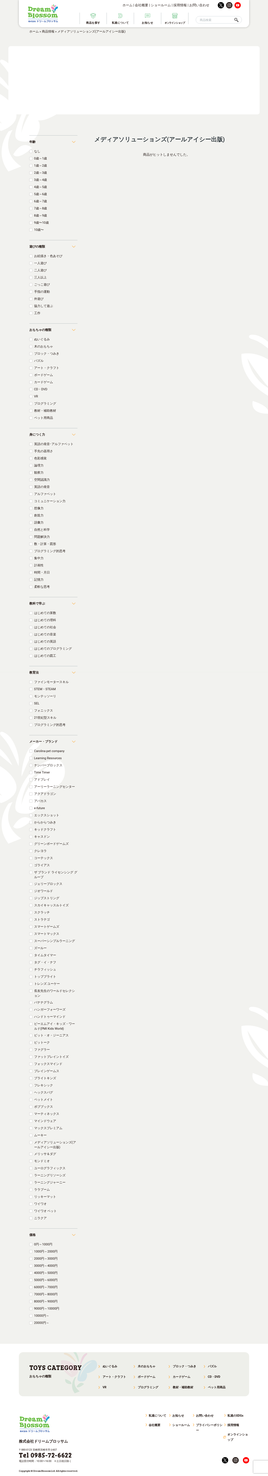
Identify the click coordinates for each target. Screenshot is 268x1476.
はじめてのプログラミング (53, 648)
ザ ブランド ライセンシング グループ (55, 874)
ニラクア (40, 1218)
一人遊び (40, 263)
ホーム (127, 5)
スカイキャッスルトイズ (51, 905)
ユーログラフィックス (50, 1168)
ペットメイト (43, 1099)
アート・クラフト (46, 368)
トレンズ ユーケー (47, 984)
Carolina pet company (49, 751)
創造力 (39, 515)
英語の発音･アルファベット (53, 444)
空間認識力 (42, 480)
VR (36, 396)
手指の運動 (42, 292)
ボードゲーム (43, 375)
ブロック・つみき (46, 353)
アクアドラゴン (45, 794)
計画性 (39, 565)
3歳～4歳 (40, 180)
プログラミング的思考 (50, 551)
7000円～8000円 (46, 1294)
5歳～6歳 (40, 194)
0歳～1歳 (40, 158)
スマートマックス (46, 934)
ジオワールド (43, 891)
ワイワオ (40, 1204)
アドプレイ (42, 779)
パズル (39, 361)
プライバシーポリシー (209, 1427)
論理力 (39, 465)
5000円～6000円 (46, 1280)
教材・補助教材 (45, 411)
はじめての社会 (45, 627)
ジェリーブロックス (48, 884)
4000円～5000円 (46, 1273)
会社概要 (141, 5)
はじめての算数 (45, 613)
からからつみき (45, 822)
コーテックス (43, 858)
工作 (37, 313)
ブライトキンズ (45, 1078)
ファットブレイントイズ (51, 1057)
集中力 (39, 558)
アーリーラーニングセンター (54, 787)
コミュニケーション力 (50, 501)
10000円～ (41, 1316)
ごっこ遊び (42, 284)
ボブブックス (43, 1107)
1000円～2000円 (46, 1251)
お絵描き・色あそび (48, 256)
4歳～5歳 (40, 187)
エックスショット (46, 815)
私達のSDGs (235, 1415)
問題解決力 (42, 537)
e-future (39, 808)
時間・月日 (42, 572)
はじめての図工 (45, 656)
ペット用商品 (43, 418)
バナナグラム (43, 1002)
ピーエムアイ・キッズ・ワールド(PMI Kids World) (54, 1026)
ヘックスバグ (43, 1092)
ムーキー (40, 1135)
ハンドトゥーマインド (50, 1017)
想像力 (39, 508)
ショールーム (161, 5)
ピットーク (42, 1042)
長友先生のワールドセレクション (54, 993)
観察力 (39, 472)
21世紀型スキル (45, 718)
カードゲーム (43, 382)
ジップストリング (46, 898)
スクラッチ (42, 912)
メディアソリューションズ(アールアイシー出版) (55, 1144)
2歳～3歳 (40, 173)
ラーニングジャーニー (50, 1182)
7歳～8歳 (40, 208)
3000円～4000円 (46, 1266)
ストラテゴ (42, 919)
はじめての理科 (45, 620)
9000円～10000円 (46, 1308)
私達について (157, 1415)
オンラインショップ (237, 1437)
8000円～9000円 (46, 1301)
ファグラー (42, 1049)
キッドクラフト (45, 829)
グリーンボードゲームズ (51, 844)
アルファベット (45, 494)
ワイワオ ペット (45, 1211)
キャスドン (42, 837)
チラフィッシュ (45, 969)
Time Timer (42, 772)
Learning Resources (48, 758)
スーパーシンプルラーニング (54, 941)
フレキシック (43, 1085)
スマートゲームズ (46, 927)
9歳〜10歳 (41, 223)
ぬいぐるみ (42, 339)
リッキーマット (45, 1197)
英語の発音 (42, 487)
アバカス (40, 801)
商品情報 (48, 31)
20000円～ (41, 1323)
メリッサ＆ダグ (45, 1154)
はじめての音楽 (45, 634)
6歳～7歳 (40, 201)
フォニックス (43, 710)
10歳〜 (39, 230)
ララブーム (42, 1189)
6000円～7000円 (46, 1287)
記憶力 (39, 579)
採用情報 (180, 5)
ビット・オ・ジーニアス (51, 1035)
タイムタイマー (45, 955)
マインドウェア (45, 1121)
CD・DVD (41, 389)
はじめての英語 (45, 641)
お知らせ (178, 1415)
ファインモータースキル (51, 682)
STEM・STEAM (45, 689)
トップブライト (45, 976)
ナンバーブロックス (48, 765)
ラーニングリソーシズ (50, 1175)
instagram (229, 5)
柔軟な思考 (42, 587)
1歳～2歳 (40, 165)
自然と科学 (42, 530)
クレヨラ (40, 851)
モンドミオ (42, 1161)
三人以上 (40, 277)
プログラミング (45, 403)
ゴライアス (42, 865)
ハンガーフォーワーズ (50, 1009)
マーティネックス (46, 1114)
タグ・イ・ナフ (45, 962)
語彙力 (39, 522)
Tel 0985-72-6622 (45, 1455)
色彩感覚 (40, 458)
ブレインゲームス (46, 1071)
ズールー (40, 948)
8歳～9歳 (40, 215)
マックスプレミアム (48, 1128)
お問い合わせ (199, 5)
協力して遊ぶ (43, 306)
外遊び (39, 299)
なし (37, 151)
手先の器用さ (43, 451)
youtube (237, 5)
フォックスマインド (48, 1064)
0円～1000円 (43, 1244)
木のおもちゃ (43, 346)
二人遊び (40, 270)
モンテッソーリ (45, 696)
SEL (37, 703)
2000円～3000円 (46, 1258)
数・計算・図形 (45, 544)
